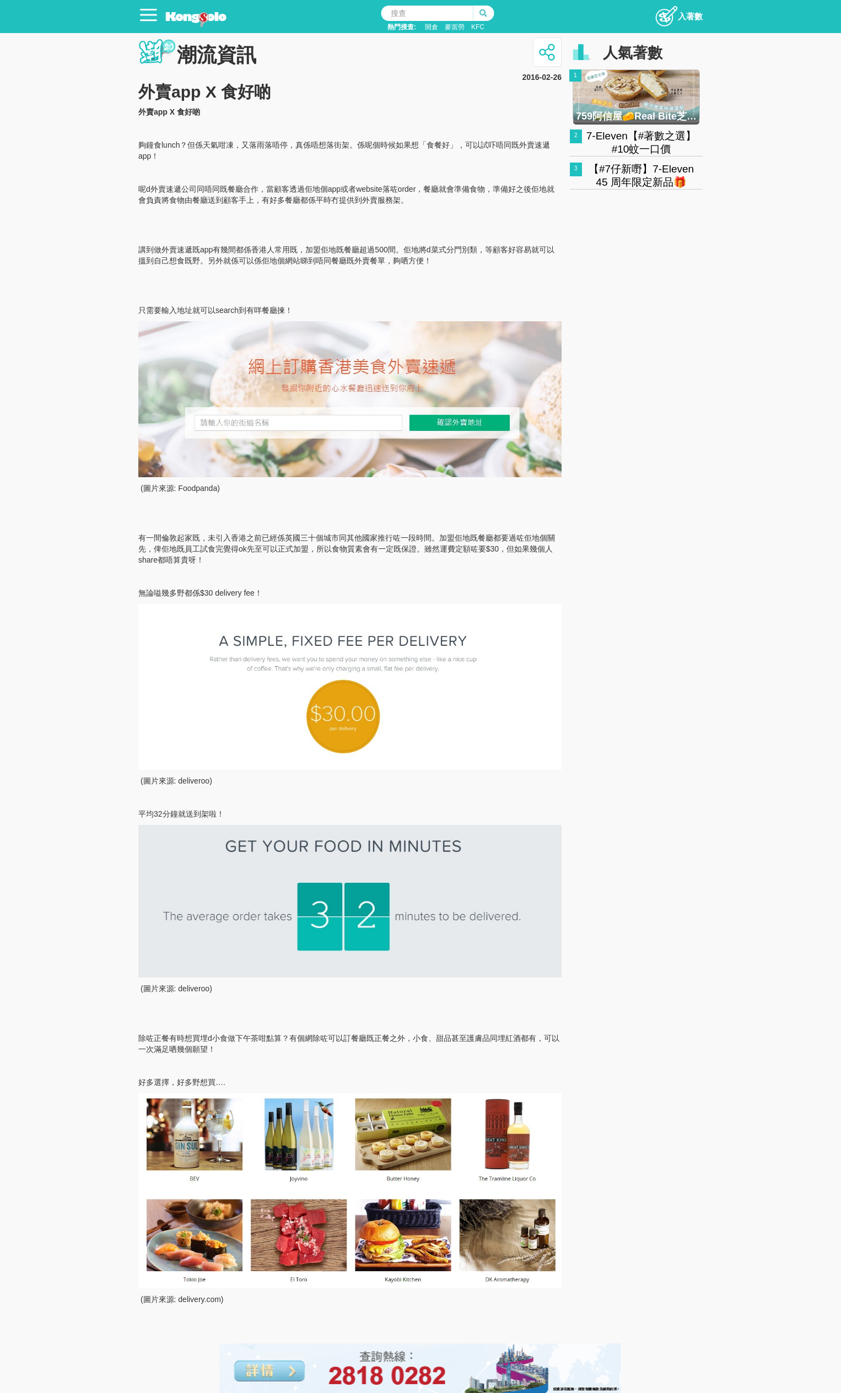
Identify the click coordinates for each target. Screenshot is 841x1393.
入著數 (679, 13)
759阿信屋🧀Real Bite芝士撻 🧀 (636, 116)
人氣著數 (632, 53)
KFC (477, 27)
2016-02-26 (542, 77)
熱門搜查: (401, 27)
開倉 (431, 27)
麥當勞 (455, 27)
